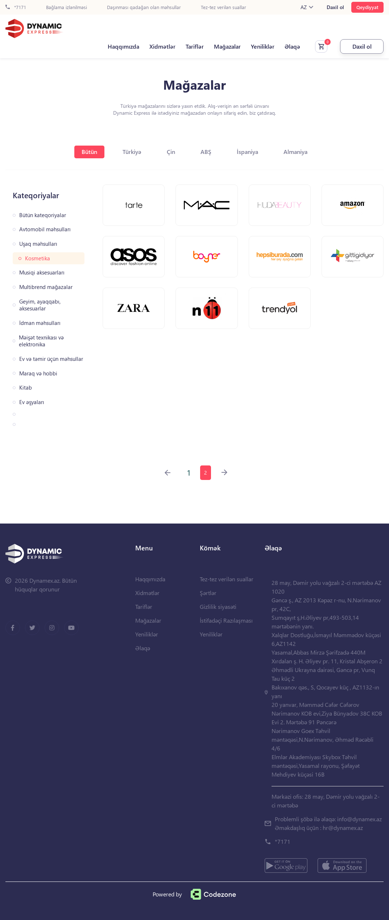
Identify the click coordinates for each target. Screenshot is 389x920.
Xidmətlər (162, 46)
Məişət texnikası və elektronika (41, 341)
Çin (171, 151)
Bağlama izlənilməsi (66, 7)
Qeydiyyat (367, 7)
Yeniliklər (262, 46)
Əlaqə (292, 46)
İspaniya (247, 151)
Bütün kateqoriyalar (42, 215)
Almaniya (295, 151)
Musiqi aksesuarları (42, 272)
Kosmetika (37, 258)
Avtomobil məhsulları (45, 229)
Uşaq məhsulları (38, 243)
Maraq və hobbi (38, 373)
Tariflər (195, 46)
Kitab (25, 387)
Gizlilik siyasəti (218, 606)
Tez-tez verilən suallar (223, 7)
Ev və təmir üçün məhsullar (51, 358)
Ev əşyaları (31, 402)
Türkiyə (132, 151)
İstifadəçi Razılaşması (226, 620)
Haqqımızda (123, 46)
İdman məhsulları (40, 322)
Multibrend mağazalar (46, 287)
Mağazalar (227, 46)
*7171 (15, 7)
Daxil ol (335, 7)
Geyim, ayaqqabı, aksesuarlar (40, 305)
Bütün (89, 151)
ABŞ (205, 151)
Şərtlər (208, 593)
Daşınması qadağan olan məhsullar (144, 7)
